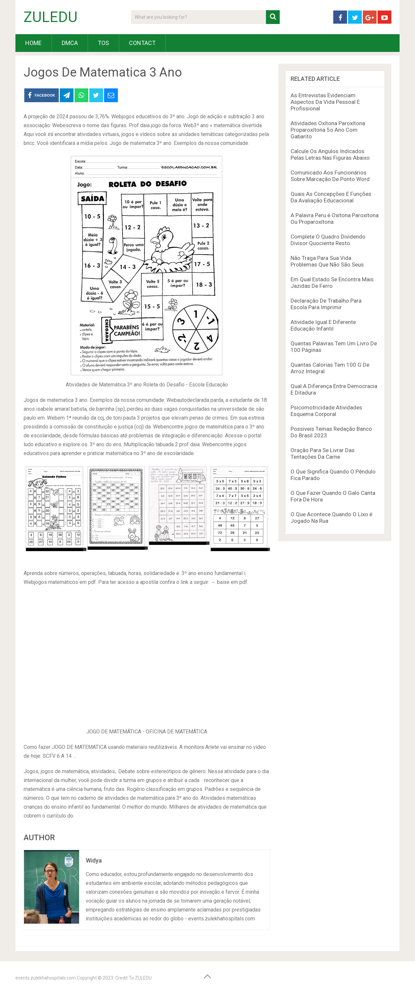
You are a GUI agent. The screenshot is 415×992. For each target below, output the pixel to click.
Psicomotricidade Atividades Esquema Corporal (326, 410)
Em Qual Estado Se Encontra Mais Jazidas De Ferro (332, 282)
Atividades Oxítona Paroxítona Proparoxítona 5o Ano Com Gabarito (328, 130)
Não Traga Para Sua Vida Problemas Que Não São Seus (327, 261)
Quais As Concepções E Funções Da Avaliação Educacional (331, 197)
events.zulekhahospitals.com (45, 977)
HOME (33, 42)
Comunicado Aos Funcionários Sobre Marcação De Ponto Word (330, 175)
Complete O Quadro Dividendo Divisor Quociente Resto (328, 239)
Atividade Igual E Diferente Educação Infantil (323, 325)
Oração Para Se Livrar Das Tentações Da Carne (323, 453)
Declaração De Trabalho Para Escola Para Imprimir (326, 304)
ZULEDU (50, 17)
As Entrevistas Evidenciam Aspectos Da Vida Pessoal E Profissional (325, 102)
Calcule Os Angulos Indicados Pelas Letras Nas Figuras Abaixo (330, 154)
